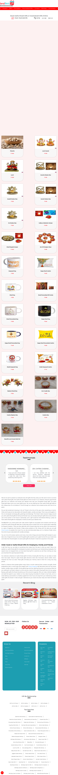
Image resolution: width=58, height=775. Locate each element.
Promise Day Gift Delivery (43, 536)
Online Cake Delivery (43, 539)
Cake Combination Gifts (29, 544)
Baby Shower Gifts (15, 564)
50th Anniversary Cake (29, 618)
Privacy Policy (27, 467)
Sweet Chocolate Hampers (21, 593)
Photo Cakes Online (30, 550)
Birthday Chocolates (28, 590)
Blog (6, 470)
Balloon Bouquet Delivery (17, 550)
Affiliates (26, 472)
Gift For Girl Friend (14, 517)
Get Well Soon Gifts (27, 564)
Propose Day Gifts (44, 533)
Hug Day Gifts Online (13, 539)
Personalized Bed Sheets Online (37, 598)
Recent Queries (8, 481)
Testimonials (27, 461)
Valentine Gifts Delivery (20, 530)
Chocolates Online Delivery (15, 544)
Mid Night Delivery (9, 467)
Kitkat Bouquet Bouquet (42, 587)
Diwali (16, 18)
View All (29, 299)
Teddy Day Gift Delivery (29, 536)
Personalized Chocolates (15, 590)
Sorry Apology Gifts (26, 561)
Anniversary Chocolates (41, 590)
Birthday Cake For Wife (26, 578)
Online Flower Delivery (15, 541)
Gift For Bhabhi (44, 517)
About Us (7, 461)
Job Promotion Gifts (50, 475)
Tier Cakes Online (41, 567)
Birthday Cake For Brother (35, 584)
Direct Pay (7, 478)
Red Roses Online (14, 578)
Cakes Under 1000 (42, 553)
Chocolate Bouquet (39, 556)
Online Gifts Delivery (27, 541)
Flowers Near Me (45, 576)
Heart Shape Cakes (15, 573)
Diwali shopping (33, 380)
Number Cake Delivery (41, 573)
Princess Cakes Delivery (36, 604)
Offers (6, 472)
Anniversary (52, 8)
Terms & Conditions (28, 464)
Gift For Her (34, 520)
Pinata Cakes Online (29, 570)
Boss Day (42, 486)
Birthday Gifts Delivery (16, 553)
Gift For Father (34, 517)
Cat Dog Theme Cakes (33, 576)
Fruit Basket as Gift (38, 601)
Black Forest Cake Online (40, 564)
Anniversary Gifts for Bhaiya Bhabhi (23, 601)
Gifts (11, 8)
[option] (16, 287)
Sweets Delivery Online (16, 559)
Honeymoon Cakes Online (14, 610)
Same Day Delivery (9, 464)
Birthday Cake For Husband (41, 578)
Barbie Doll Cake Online (20, 547)
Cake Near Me (22, 576)
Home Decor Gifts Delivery (43, 610)
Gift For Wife (15, 520)
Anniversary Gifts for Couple (36, 593)
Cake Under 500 (12, 576)
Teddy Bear (29, 556)
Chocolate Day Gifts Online (15, 536)
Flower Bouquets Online (43, 544)
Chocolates (17, 8)
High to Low (50, 18)
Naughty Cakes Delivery (36, 607)
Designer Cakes (41, 550)
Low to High (42, 18)
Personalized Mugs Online (16, 613)
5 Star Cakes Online (41, 570)
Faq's (6, 475)
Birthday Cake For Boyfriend (36, 581)
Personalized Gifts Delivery (41, 541)
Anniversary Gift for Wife (30, 595)
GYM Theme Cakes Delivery (22, 607)
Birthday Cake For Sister (21, 584)
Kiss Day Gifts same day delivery (28, 539)
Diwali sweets (5, 344)
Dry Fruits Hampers (28, 559)
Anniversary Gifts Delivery (29, 553)
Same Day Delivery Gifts (18, 556)
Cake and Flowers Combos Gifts (35, 547)
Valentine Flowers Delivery (15, 533)
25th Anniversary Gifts (15, 615)
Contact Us (26, 470)
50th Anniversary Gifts (28, 615)
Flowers (5, 8)
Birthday (44, 8)
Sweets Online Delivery (28, 610)
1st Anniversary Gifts (42, 613)
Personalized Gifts (27, 8)
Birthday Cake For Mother (15, 587)
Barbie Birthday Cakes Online (21, 604)
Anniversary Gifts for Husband (15, 595)
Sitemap (26, 478)
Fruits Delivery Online (41, 559)
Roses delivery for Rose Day (30, 533)
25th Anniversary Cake (42, 615)
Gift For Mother (24, 517)
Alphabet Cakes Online (16, 570)
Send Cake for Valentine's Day (35, 530)
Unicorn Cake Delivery (28, 573)
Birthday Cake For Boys (29, 587)
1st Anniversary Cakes (44, 595)
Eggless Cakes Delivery (17, 567)
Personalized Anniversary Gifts (20, 598)
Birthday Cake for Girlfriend (21, 581)
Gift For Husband (24, 520)
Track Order (27, 475)
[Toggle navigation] (53, 3)
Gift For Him (42, 520)
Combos (37, 8)
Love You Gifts (16, 561)
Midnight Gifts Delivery (39, 561)
